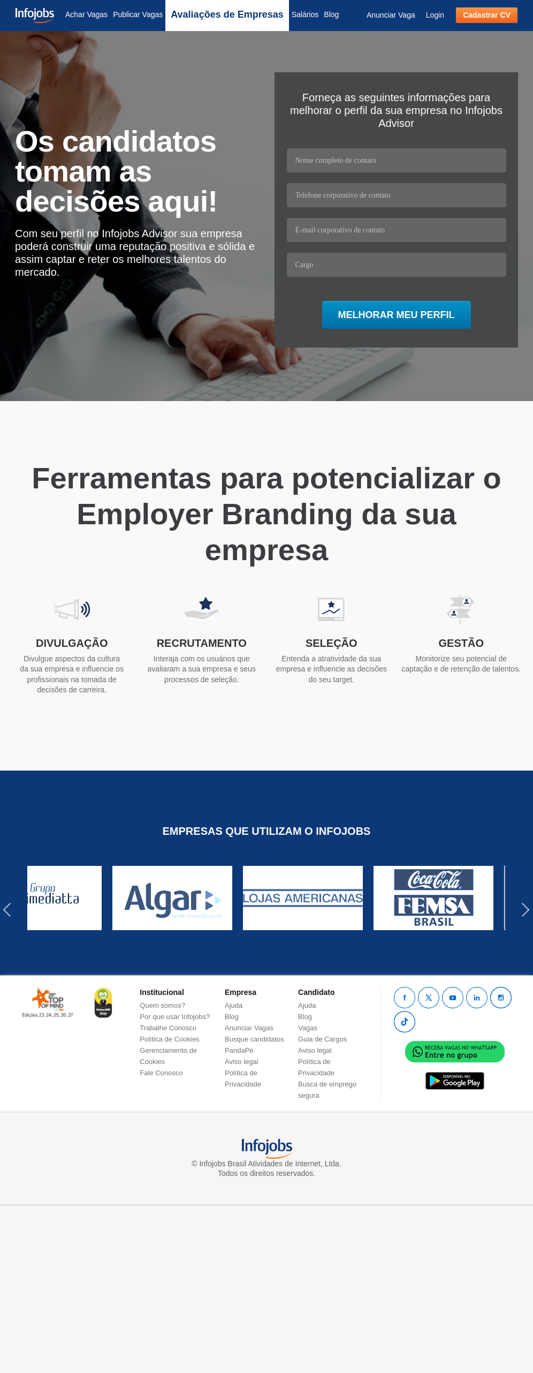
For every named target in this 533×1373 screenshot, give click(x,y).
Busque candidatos (254, 1039)
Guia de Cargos (322, 1039)
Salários (305, 14)
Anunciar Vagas (249, 1028)
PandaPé (239, 1050)
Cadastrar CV (487, 15)
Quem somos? (162, 1005)
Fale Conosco (161, 1073)
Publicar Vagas (138, 14)
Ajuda (233, 1005)
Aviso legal (241, 1062)
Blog (331, 14)
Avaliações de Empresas (227, 14)
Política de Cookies (169, 1039)
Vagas (307, 1028)
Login (435, 15)
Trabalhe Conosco (168, 1028)
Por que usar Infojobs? (175, 1017)
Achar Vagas (86, 14)
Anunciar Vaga (391, 15)
